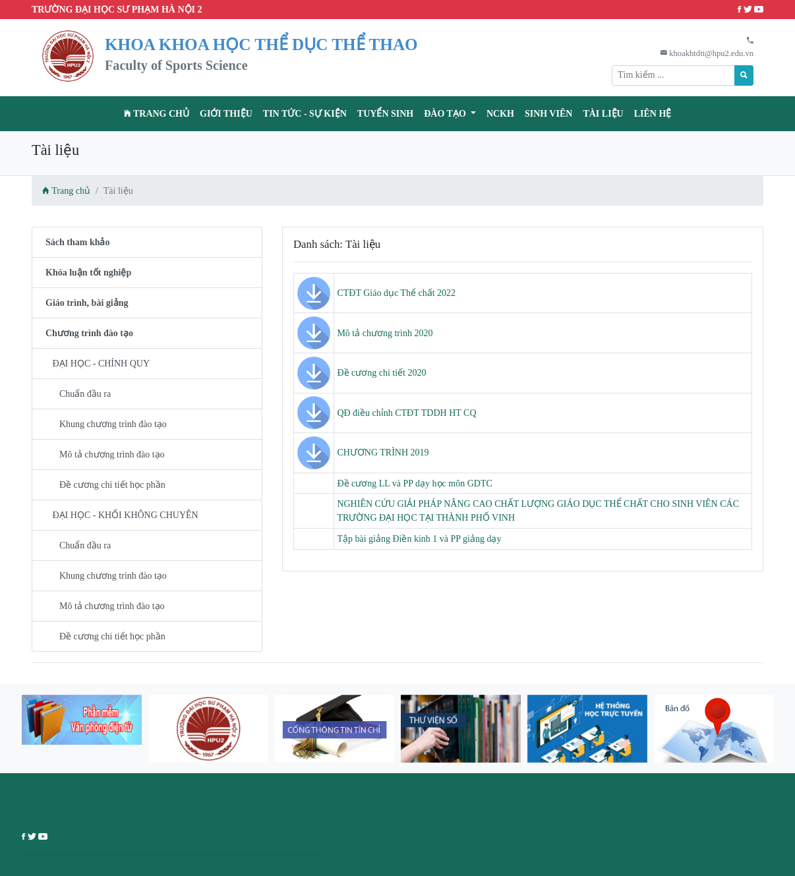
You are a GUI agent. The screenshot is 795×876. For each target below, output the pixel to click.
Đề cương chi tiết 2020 (381, 373)
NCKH (500, 114)
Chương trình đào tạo (89, 333)
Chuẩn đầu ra (78, 394)
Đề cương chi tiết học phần (105, 485)
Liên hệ (653, 114)
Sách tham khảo (77, 242)
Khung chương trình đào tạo (106, 424)
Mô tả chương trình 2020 (384, 333)
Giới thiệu (226, 114)
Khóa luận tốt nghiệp (88, 272)
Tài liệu (603, 114)
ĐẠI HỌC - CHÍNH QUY (97, 363)
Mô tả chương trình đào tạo (105, 454)
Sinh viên (549, 114)
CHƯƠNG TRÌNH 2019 (382, 452)
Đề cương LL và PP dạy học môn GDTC (414, 483)
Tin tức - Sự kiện (305, 114)
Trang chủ (156, 114)
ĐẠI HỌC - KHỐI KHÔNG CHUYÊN (121, 515)
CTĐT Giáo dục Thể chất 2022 (396, 293)
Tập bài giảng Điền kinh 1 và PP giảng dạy (419, 539)
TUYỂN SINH (385, 114)
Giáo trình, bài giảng (86, 303)
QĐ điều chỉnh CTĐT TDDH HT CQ (406, 413)
